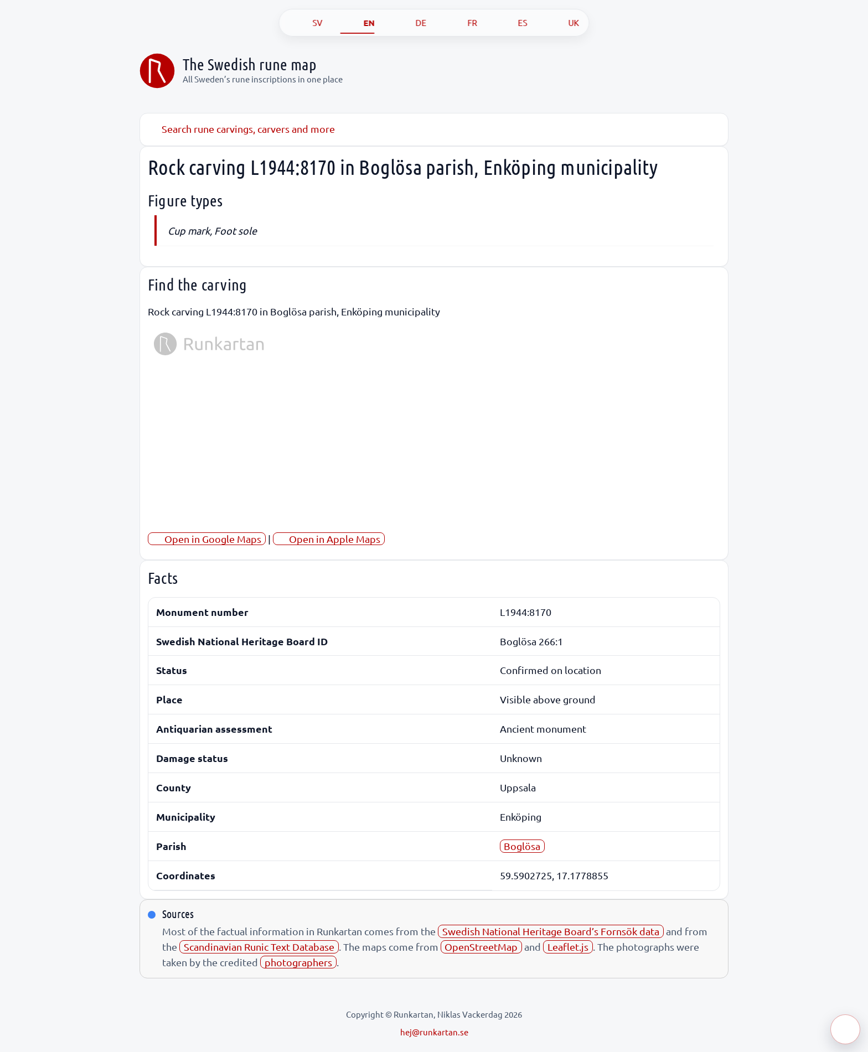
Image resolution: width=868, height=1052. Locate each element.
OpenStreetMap (481, 946)
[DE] (409, 22)
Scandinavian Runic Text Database (259, 946)
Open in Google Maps (206, 539)
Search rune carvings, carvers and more (241, 128)
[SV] (306, 22)
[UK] (562, 22)
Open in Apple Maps (328, 539)
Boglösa (522, 846)
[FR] (461, 22)
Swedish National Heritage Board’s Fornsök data (550, 931)
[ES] (511, 22)
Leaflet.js (567, 946)
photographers (298, 962)
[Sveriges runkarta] (157, 71)
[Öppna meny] (845, 1029)
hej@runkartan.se (434, 1032)
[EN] (357, 22)
